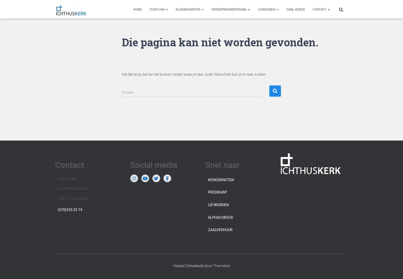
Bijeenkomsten (190, 9)
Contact (321, 9)
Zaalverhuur (220, 230)
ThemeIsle (221, 266)
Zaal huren (295, 9)
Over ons (159, 9)
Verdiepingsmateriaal (230, 9)
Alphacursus (220, 217)
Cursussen (268, 9)
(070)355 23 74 (70, 210)
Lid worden (218, 205)
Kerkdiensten (221, 180)
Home (137, 9)
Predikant (217, 192)
